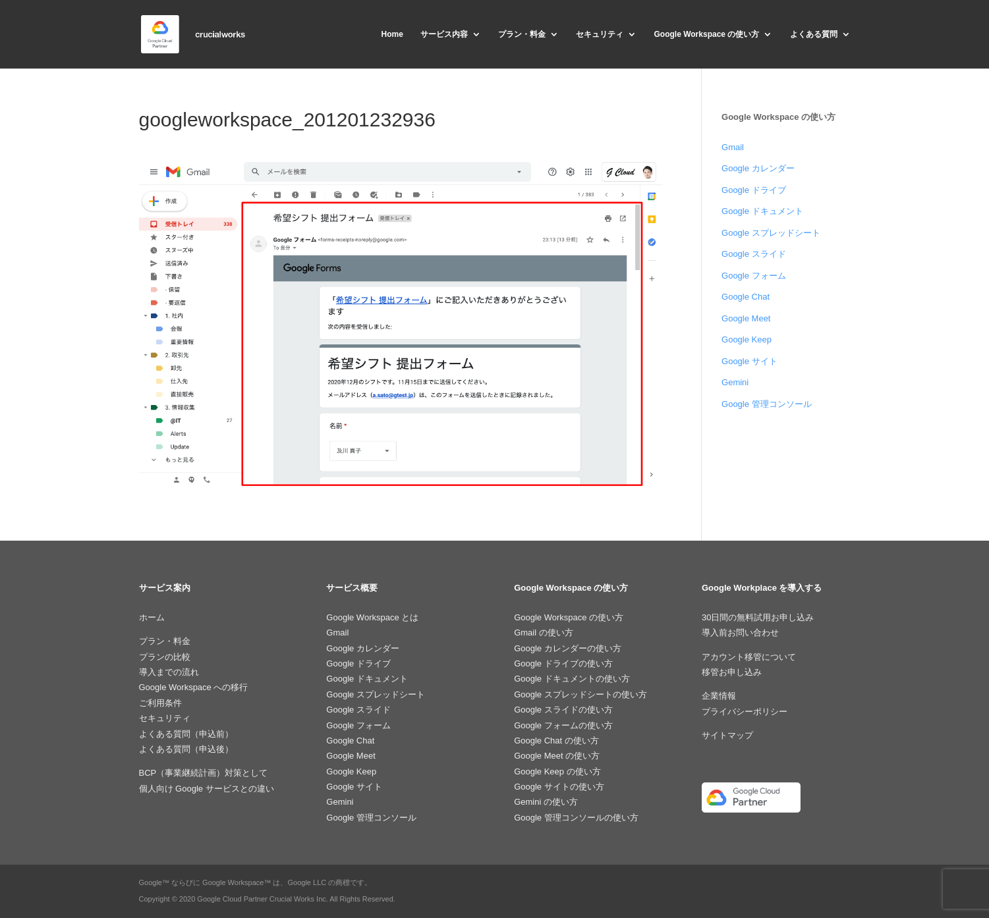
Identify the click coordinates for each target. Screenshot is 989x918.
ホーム (152, 617)
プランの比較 (164, 657)
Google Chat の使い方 (556, 740)
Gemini (735, 382)
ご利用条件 (160, 703)
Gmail (732, 147)
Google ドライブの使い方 (563, 663)
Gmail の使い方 (543, 632)
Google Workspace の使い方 (707, 34)
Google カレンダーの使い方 (567, 648)
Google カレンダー (758, 168)
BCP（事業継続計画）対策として (203, 773)
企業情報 (719, 696)
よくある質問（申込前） (186, 734)
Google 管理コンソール (766, 404)
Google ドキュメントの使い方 (572, 679)
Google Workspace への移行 (193, 687)
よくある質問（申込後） (186, 749)
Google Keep (746, 339)
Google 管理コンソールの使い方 (576, 818)
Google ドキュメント (762, 211)
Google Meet (745, 318)
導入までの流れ (169, 672)
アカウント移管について (749, 657)
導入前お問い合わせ (740, 632)
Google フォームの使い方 (563, 725)
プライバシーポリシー (744, 711)
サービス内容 (444, 34)
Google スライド (753, 254)
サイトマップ (727, 735)
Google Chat (745, 297)
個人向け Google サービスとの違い (206, 789)
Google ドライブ (753, 190)
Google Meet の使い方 (557, 756)
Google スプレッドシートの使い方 (580, 694)
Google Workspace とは (372, 617)
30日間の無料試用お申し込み (758, 617)
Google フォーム (753, 276)
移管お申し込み (732, 672)
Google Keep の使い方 (557, 771)
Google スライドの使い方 (563, 710)
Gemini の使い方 (546, 802)
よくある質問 (813, 34)
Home (392, 34)
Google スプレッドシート (770, 233)
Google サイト (749, 361)
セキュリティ (599, 34)
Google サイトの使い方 (559, 787)
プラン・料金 (522, 34)
